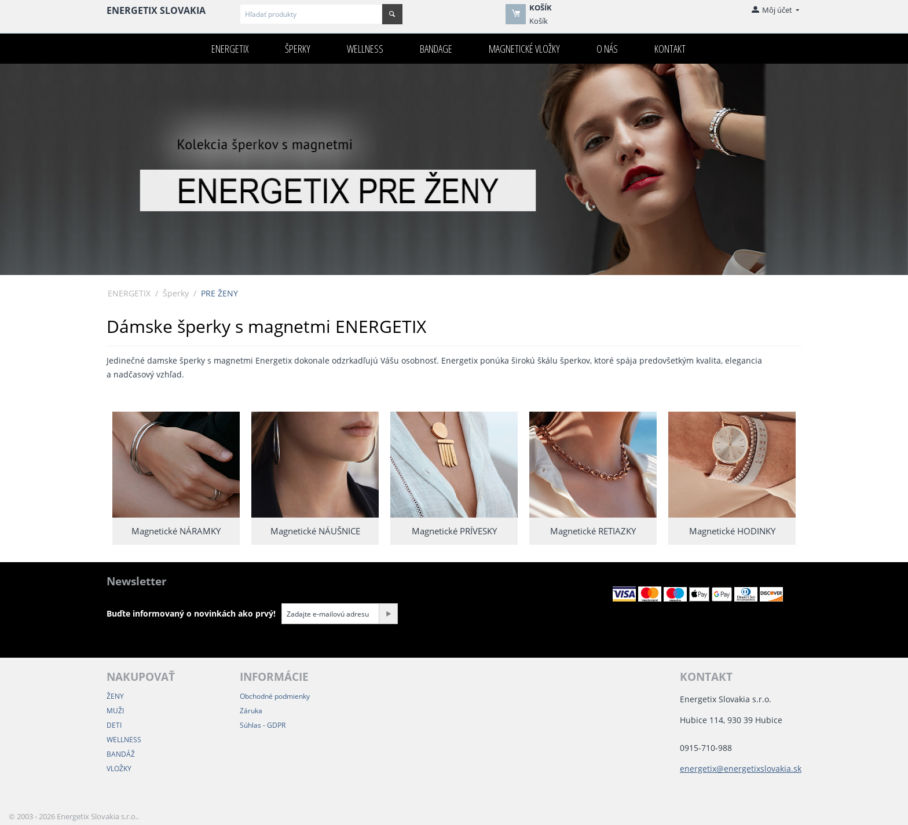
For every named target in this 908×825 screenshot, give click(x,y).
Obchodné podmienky (275, 696)
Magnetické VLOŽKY (524, 49)
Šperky (297, 49)
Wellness (365, 49)
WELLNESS (124, 740)
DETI (114, 725)
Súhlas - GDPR (262, 725)
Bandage (436, 49)
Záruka (251, 711)
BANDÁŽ (121, 754)
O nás (607, 49)
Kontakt (670, 49)
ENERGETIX (229, 49)
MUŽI (115, 711)
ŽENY (115, 696)
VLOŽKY (119, 768)
